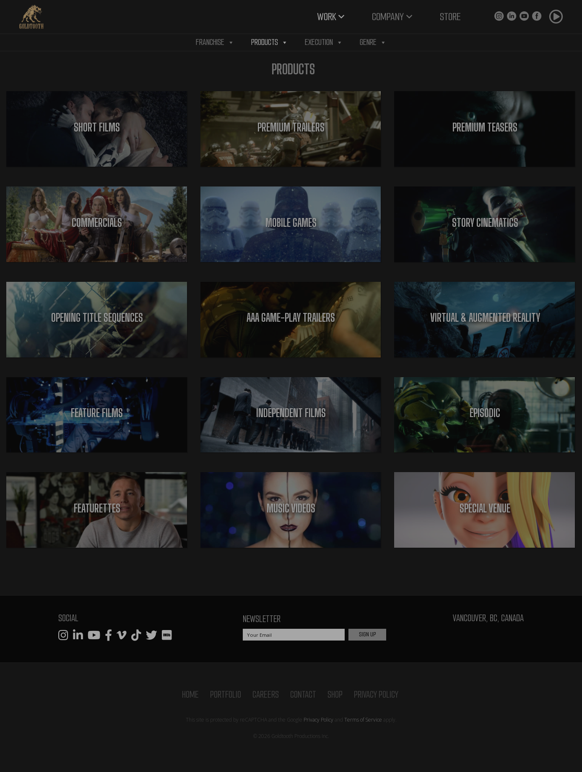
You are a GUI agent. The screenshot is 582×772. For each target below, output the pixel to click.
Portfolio (225, 694)
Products (269, 42)
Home (190, 694)
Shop (335, 694)
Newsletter (262, 619)
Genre (373, 42)
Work (326, 17)
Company (388, 17)
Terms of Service (363, 719)
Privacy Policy (376, 694)
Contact (303, 694)
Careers (265, 694)
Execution (324, 42)
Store (450, 17)
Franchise (215, 42)
